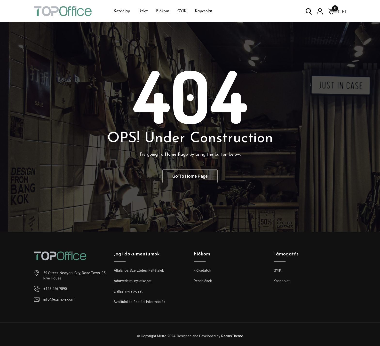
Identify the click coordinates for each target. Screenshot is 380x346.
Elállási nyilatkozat (128, 291)
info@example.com (58, 299)
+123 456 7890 (55, 289)
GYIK (182, 11)
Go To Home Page (190, 176)
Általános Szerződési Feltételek (139, 270)
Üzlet (143, 11)
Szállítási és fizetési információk (139, 302)
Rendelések (203, 281)
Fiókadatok (202, 270)
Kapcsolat (204, 11)
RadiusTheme (232, 336)
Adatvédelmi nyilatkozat (132, 281)
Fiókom (162, 11)
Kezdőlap (122, 11)
